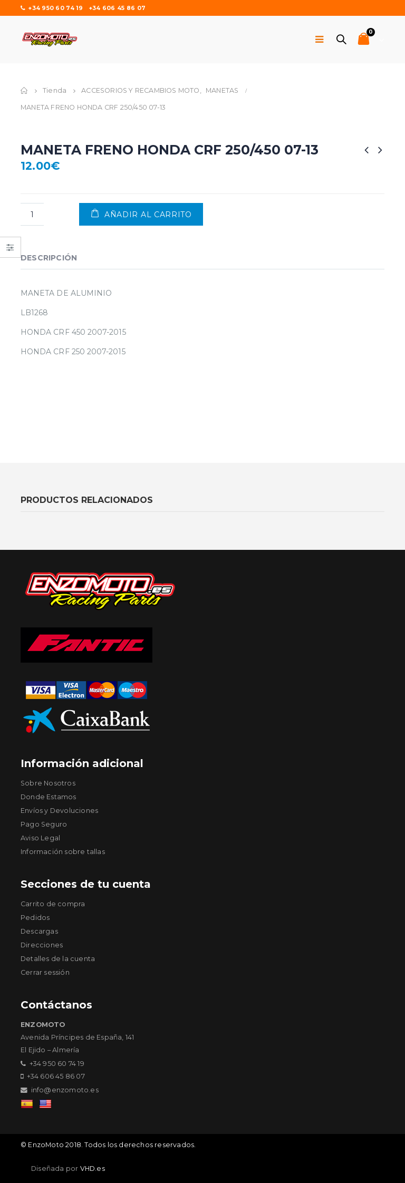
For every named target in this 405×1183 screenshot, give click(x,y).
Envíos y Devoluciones (59, 810)
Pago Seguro (44, 824)
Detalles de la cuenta (58, 959)
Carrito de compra (53, 904)
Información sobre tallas (63, 852)
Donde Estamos (48, 797)
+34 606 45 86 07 (117, 8)
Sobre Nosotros (48, 783)
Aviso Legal (40, 838)
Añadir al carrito (148, 214)
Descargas (39, 931)
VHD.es (92, 1168)
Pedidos (35, 918)
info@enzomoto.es (65, 1090)
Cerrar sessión (45, 972)
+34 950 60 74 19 (52, 8)
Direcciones (42, 945)
